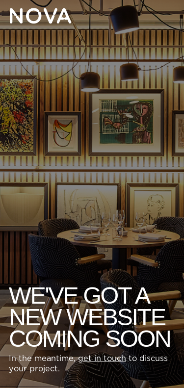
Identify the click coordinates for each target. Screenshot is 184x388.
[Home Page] (40, 15)
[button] (167, 15)
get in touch (102, 358)
